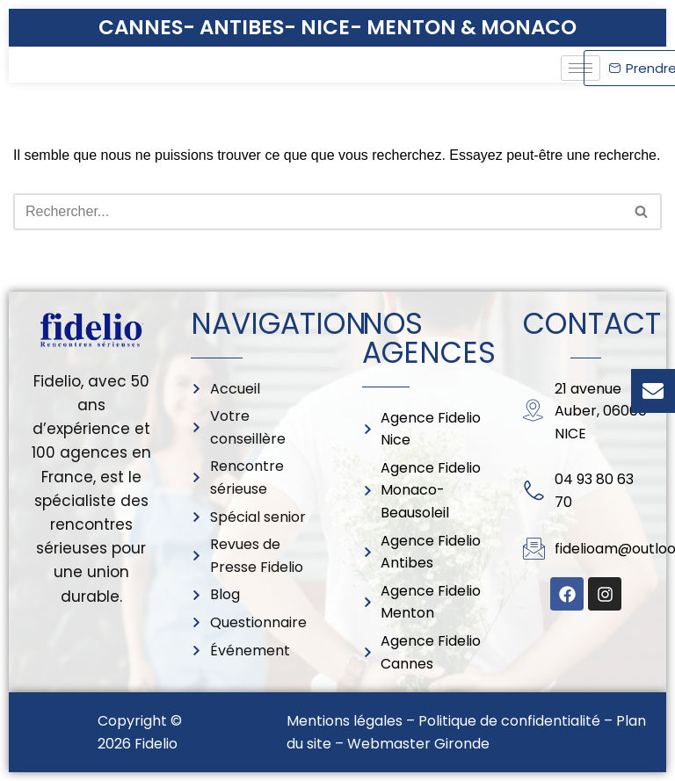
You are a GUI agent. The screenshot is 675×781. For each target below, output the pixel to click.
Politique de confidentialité (509, 721)
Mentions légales (345, 721)
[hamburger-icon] (580, 68)
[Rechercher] (317, 211)
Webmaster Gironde (418, 744)
